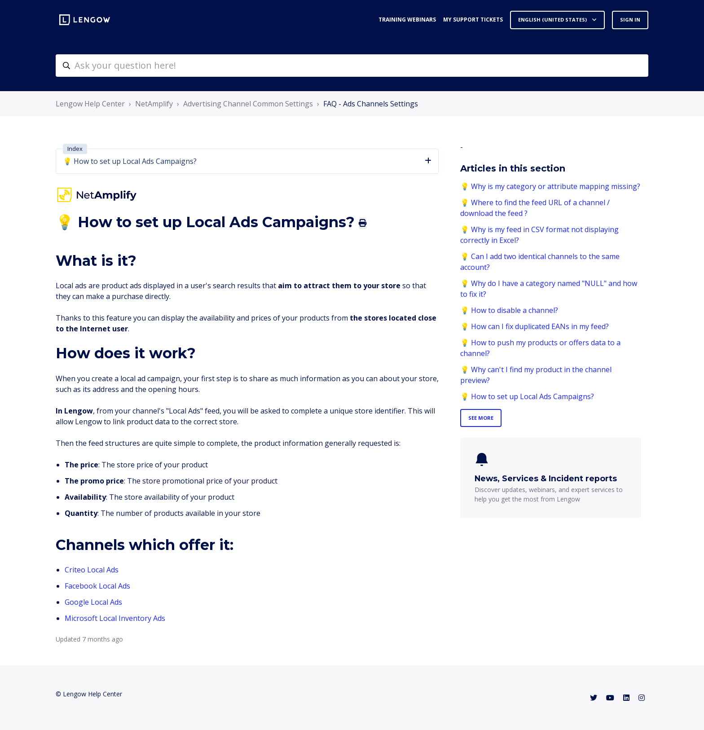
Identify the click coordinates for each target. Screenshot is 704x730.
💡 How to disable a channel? (509, 310)
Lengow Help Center (90, 104)
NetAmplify (154, 104)
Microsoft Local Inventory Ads (115, 618)
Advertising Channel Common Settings (248, 104)
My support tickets (473, 19)
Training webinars (407, 19)
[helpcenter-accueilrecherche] (352, 65)
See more (480, 417)
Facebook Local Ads (97, 586)
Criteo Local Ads (92, 570)
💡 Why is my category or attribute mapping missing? (550, 186)
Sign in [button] (630, 19)
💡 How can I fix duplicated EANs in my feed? (534, 326)
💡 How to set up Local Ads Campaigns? (527, 396)
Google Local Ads (93, 602)
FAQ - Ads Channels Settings (370, 104)
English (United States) (553, 19)
